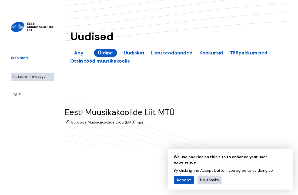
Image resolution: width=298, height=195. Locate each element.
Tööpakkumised (248, 53)
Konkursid (211, 53)
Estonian (19, 58)
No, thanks (209, 179)
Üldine (105, 53)
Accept (183, 179)
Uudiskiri (134, 53)
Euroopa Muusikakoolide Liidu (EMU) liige (107, 122)
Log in (16, 94)
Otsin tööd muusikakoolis (100, 61)
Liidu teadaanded (172, 53)
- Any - (78, 53)
